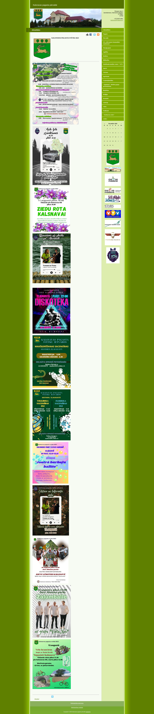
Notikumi (106, 110)
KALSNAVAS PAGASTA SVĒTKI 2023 (65, 38)
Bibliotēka (106, 60)
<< (104, 123)
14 (104, 137)
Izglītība (105, 52)
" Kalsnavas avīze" (108, 115)
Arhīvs (105, 119)
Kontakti (105, 98)
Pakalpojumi (107, 48)
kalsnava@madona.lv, (117, 20)
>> (121, 123)
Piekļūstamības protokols (77, 707)
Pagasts (105, 34)
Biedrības (106, 90)
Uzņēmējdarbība (108, 80)
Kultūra (105, 56)
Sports (105, 68)
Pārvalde (105, 38)
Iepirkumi (106, 76)
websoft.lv (88, 711)
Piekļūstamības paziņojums (76, 703)
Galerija (105, 102)
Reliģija (105, 94)
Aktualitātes (106, 30)
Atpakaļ (36, 699)
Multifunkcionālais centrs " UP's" (113, 64)
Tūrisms (105, 72)
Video (105, 106)
